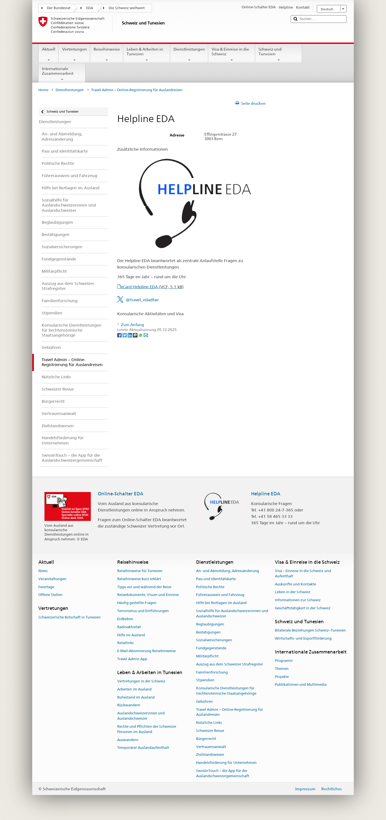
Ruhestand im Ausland (136, 697)
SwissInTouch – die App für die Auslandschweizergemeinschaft (222, 773)
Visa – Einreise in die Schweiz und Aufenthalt (303, 573)
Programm (284, 661)
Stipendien (205, 680)
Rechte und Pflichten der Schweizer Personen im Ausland (146, 729)
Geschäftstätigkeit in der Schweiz (302, 608)
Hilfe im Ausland (131, 635)
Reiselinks (125, 643)
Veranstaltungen (52, 579)
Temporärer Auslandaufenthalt (143, 748)
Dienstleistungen (189, 54)
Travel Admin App (132, 659)
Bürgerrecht (206, 739)
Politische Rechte (210, 587)
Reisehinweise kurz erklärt (139, 579)
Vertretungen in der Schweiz (141, 681)
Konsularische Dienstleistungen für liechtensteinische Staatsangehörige (226, 690)
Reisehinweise (107, 54)
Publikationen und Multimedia (301, 685)
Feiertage (46, 587)
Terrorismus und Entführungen (143, 611)
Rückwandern (128, 705)
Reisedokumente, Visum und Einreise (148, 595)
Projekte (282, 677)
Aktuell (48, 54)
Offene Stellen (50, 595)
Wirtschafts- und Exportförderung (303, 638)
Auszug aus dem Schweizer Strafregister (229, 664)
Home (43, 90)
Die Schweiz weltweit (127, 8)
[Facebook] (119, 335)
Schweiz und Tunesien (278, 54)
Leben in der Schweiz (292, 592)
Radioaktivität (129, 627)
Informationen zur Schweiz (298, 600)
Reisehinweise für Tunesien (139, 571)
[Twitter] (125, 335)
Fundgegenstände (211, 648)
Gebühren (204, 701)
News (42, 571)
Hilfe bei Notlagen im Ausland (221, 603)
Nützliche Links (209, 722)
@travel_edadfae (142, 299)
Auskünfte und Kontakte (295, 584)
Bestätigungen (208, 632)
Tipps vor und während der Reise (144, 587)
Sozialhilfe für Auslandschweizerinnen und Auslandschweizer (232, 613)
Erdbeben (125, 619)
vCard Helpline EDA (152, 286)
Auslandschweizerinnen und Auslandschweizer (141, 716)
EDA (89, 8)
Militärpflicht (207, 656)
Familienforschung (212, 672)
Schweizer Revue (210, 731)
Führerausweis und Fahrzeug (220, 595)
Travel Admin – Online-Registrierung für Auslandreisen (229, 712)
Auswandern (127, 740)
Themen (282, 669)
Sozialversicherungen (214, 640)
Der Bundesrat (59, 8)
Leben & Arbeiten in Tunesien (147, 54)
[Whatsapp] (141, 335)
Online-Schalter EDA (120, 493)
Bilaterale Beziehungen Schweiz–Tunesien (310, 630)
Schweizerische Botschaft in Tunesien (69, 617)
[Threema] (135, 335)
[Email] (146, 335)
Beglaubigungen (210, 624)
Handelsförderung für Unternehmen (226, 763)
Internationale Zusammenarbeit (62, 73)
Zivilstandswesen (210, 755)
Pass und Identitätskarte (216, 579)
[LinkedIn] (130, 335)
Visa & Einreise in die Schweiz (232, 54)
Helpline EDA (265, 493)
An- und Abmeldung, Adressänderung (227, 571)
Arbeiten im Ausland (134, 689)
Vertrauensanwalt (211, 747)
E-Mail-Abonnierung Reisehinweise (146, 651)
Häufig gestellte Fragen (136, 603)
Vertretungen (74, 54)
